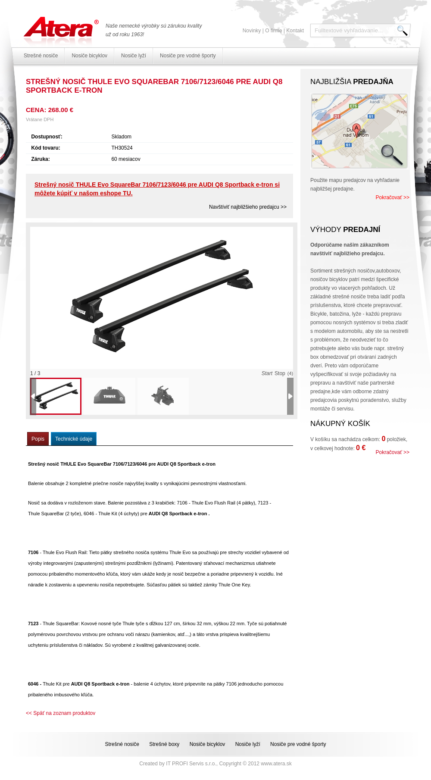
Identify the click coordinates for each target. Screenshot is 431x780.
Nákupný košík (340, 424)
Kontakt (295, 31)
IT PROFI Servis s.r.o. (191, 764)
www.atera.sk (276, 764)
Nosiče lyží (133, 56)
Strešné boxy (164, 744)
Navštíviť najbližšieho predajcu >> (248, 207)
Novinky (252, 31)
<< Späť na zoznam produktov (60, 713)
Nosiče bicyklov (89, 56)
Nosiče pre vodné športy (188, 56)
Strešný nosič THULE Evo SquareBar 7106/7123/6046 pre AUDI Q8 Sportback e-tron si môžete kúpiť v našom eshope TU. (157, 189)
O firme (273, 31)
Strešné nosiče (41, 56)
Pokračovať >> (392, 197)
